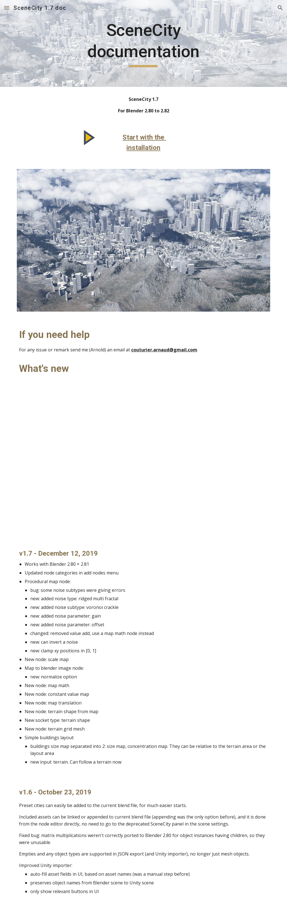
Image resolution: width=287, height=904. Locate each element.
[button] (6, 7)
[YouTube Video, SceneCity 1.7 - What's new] (143, 462)
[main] (143, 43)
